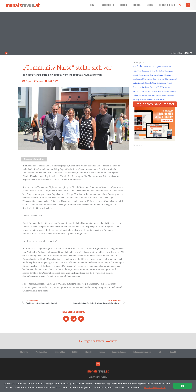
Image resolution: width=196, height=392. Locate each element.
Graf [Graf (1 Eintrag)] (162, 71)
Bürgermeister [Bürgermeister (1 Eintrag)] (159, 67)
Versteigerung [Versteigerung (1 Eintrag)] (153, 95)
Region (150, 5)
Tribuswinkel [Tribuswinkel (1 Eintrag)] (164, 91)
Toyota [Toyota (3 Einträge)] (147, 91)
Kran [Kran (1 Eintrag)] (151, 75)
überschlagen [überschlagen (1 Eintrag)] (160, 99)
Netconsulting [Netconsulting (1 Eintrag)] (147, 79)
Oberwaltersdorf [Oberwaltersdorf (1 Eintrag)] (158, 79)
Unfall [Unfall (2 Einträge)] (135, 95)
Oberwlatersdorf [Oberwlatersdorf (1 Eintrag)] (171, 79)
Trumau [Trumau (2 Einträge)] (173, 91)
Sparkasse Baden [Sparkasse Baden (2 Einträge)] (148, 87)
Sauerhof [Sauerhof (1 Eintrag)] (149, 83)
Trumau (39, 81)
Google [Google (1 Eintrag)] (158, 71)
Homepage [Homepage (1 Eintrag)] (169, 71)
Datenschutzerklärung (142, 352)
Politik (123, 5)
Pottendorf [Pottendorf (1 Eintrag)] (142, 83)
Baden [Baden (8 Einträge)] (140, 66)
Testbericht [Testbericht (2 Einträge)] (137, 91)
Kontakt (172, 352)
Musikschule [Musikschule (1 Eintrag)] (137, 79)
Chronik (137, 5)
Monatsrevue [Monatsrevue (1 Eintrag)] (168, 75)
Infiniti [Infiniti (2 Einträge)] (135, 75)
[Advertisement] (98, 31)
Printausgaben (41, 352)
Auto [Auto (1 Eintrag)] (134, 67)
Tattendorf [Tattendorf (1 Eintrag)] (168, 87)
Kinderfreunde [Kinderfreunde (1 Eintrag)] (144, 75)
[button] (180, 5)
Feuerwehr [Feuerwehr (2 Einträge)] (137, 71)
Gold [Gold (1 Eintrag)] (153, 71)
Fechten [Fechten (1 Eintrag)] (168, 67)
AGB (160, 352)
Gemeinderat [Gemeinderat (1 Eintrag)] (146, 71)
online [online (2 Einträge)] (135, 83)
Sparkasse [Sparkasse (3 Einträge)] (137, 87)
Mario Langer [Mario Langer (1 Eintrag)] (158, 75)
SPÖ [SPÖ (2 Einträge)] (157, 87)
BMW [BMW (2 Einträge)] (146, 66)
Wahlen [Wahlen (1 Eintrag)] (161, 95)
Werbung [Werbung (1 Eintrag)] (136, 99)
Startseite (24, 352)
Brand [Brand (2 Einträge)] (151, 66)
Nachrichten (108, 5)
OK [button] (182, 386)
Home (93, 5)
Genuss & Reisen (167, 5)
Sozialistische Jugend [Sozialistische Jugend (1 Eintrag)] (164, 83)
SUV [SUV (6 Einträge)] (162, 87)
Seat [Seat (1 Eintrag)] (154, 83)
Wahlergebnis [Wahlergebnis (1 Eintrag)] (169, 95)
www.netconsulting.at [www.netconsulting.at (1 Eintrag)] (147, 99)
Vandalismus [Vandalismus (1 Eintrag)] (142, 95)
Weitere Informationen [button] (155, 387)
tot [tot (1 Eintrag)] (143, 91)
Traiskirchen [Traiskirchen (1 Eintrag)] (155, 91)
